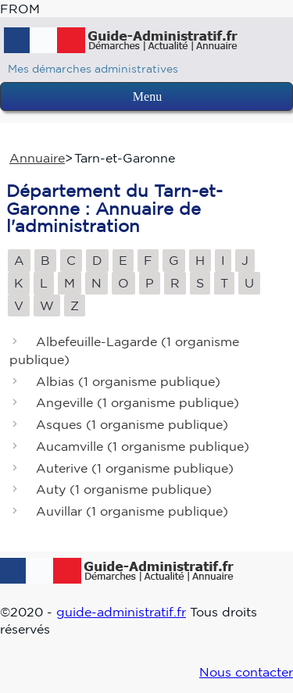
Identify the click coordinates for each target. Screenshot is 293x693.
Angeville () (137, 403)
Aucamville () (142, 446)
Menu (147, 96)
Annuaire (37, 158)
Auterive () (135, 468)
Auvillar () (132, 512)
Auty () (124, 490)
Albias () (128, 381)
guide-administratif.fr (121, 612)
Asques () (132, 425)
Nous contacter (246, 672)
